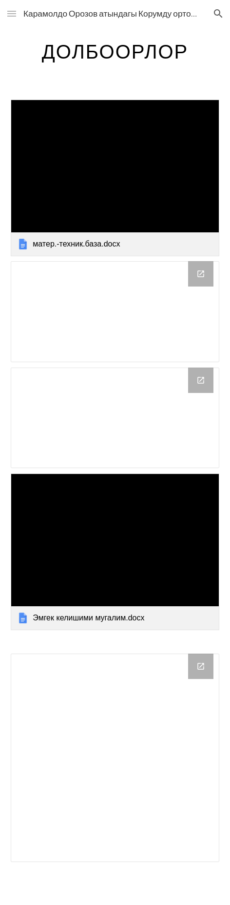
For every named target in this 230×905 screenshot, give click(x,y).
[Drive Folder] (115, 758)
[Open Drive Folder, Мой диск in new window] (200, 274)
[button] (11, 13)
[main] (115, 51)
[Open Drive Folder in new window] (200, 666)
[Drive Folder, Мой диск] (115, 311)
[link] (115, 178)
